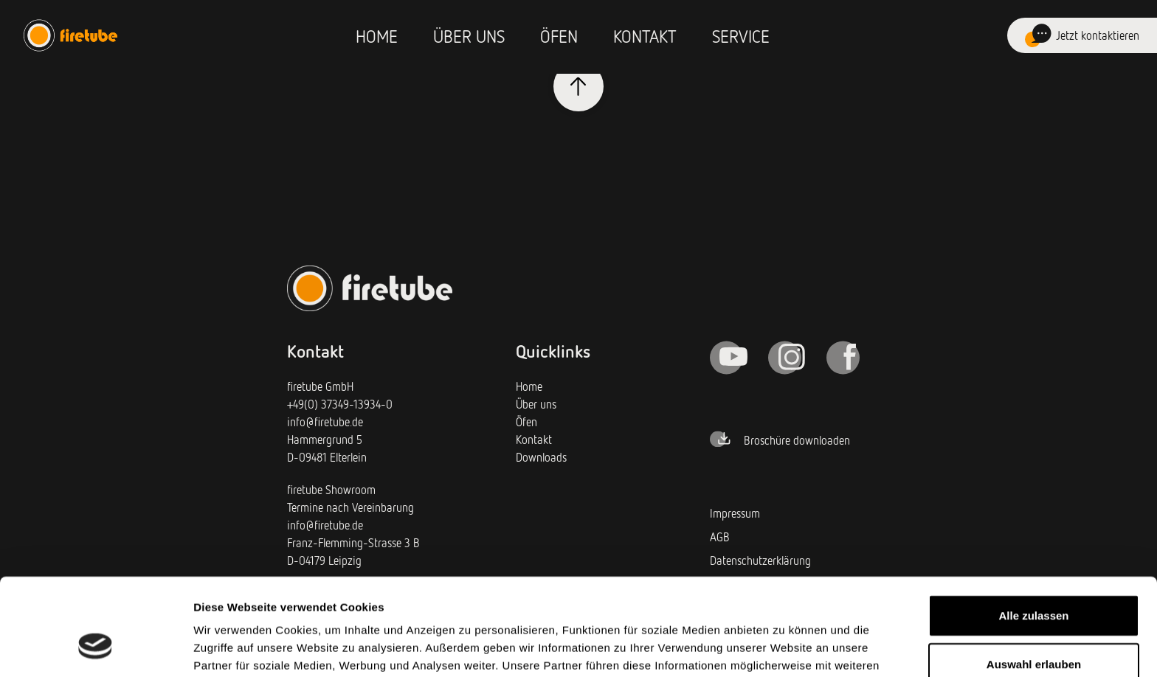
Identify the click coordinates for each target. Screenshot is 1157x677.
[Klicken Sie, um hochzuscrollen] (578, 86)
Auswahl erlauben (1034, 580)
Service (741, 35)
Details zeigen (784, 648)
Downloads (541, 457)
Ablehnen (1034, 628)
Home (377, 35)
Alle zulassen (1033, 532)
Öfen (559, 35)
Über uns (469, 35)
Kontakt (645, 35)
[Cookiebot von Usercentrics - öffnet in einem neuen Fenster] (95, 648)
